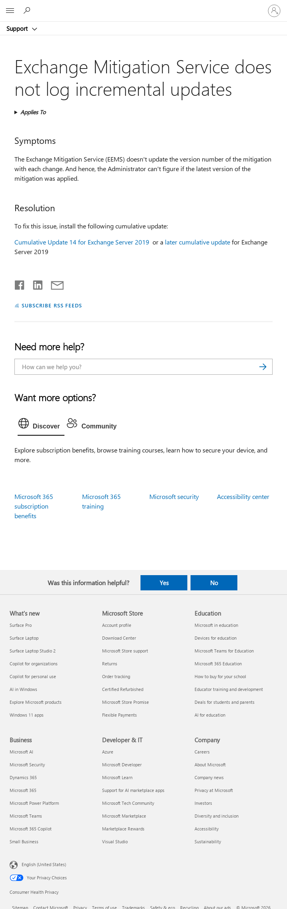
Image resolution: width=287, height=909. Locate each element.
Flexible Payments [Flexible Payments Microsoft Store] (119, 715)
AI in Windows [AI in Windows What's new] (23, 689)
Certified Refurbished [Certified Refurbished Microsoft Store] (122, 689)
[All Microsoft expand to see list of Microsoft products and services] (10, 10)
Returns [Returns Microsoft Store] (109, 664)
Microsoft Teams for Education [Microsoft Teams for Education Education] (224, 651)
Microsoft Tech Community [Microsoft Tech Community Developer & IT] (128, 803)
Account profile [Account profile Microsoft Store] (116, 625)
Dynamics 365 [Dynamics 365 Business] (23, 777)
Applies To (33, 112)
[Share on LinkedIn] (35, 283)
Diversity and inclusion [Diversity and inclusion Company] (217, 816)
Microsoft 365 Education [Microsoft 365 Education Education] (218, 664)
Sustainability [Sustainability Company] (208, 841)
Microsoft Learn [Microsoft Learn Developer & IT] (117, 777)
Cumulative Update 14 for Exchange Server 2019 (82, 242)
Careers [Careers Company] (202, 752)
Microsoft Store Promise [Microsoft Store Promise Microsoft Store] (125, 702)
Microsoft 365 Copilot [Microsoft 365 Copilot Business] (31, 829)
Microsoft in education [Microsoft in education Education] (216, 625)
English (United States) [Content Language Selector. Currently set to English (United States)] (44, 864)
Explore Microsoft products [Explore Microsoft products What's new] (36, 702)
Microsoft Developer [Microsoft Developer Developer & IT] (122, 765)
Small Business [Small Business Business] (24, 841)
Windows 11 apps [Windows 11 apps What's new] (27, 715)
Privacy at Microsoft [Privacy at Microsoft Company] (214, 790)
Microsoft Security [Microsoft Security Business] (27, 765)
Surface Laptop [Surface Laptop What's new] (24, 638)
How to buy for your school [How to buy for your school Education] (220, 676)
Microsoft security (174, 496)
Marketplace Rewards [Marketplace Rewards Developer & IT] (123, 829)
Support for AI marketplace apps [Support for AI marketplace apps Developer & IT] (133, 790)
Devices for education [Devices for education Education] (216, 638)
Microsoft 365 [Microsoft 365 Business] (23, 790)
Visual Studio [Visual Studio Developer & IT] (115, 841)
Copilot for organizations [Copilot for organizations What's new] (34, 664)
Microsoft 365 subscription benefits (33, 506)
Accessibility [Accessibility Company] (207, 829)
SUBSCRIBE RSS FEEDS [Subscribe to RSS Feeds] (52, 305)
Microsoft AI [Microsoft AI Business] (21, 752)
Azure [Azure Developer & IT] (107, 752)
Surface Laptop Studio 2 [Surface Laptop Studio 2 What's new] (33, 651)
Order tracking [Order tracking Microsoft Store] (116, 676)
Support (17, 28)
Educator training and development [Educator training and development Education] (229, 689)
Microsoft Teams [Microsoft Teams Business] (26, 816)
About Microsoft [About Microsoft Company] (210, 765)
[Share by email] (54, 283)
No (214, 583)
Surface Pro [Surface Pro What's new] (21, 625)
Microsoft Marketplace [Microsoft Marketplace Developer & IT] (124, 816)
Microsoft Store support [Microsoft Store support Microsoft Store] (125, 651)
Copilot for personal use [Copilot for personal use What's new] (33, 676)
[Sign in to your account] (274, 10)
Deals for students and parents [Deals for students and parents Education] (225, 702)
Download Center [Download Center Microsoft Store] (119, 638)
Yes (164, 583)
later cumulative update (197, 242)
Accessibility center (243, 496)
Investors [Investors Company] (203, 803)
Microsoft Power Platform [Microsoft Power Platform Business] (34, 803)
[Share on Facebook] (20, 283)
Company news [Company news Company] (209, 777)
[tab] (41, 425)
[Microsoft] (143, 6)
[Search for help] (28, 10)
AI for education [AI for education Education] (210, 715)
